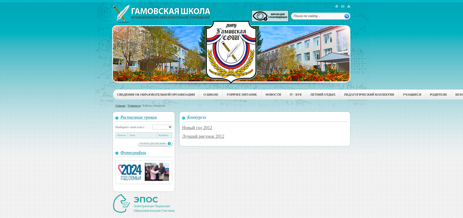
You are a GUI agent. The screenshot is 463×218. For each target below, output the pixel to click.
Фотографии (133, 152)
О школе (211, 94)
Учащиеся (412, 94)
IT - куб (296, 94)
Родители (438, 94)
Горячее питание (242, 94)
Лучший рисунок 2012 (203, 136)
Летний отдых (323, 94)
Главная (120, 105)
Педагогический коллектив (369, 94)
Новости (273, 94)
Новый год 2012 (197, 127)
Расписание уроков (138, 117)
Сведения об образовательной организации (156, 94)
